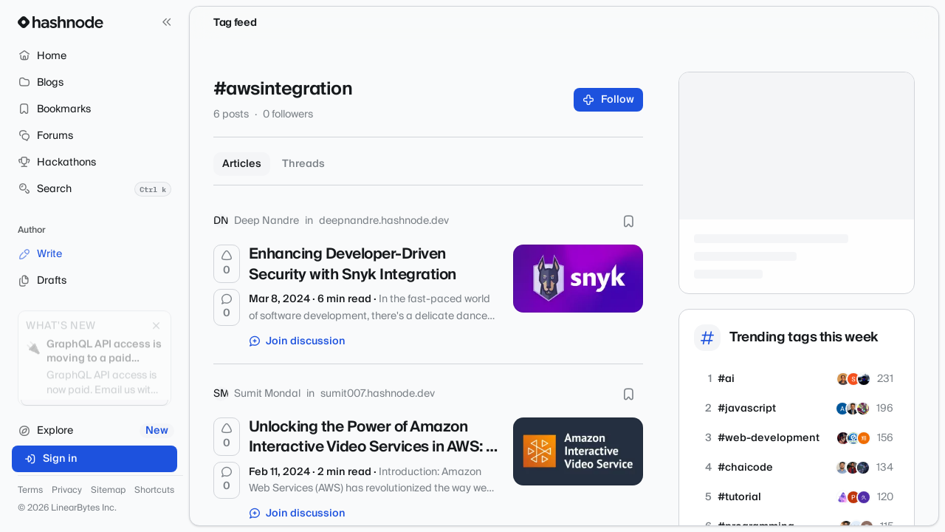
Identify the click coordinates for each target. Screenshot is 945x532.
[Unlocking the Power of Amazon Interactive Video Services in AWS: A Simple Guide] (578, 451)
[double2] (863, 408)
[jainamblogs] (843, 438)
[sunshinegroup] (852, 408)
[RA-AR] (863, 467)
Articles (241, 164)
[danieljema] (863, 497)
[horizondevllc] (843, 497)
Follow (609, 100)
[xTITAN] (842, 408)
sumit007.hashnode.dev (377, 393)
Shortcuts (154, 491)
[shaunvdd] (863, 379)
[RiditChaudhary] (852, 467)
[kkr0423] (863, 438)
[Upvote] (226, 264)
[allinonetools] (853, 438)
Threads (303, 164)
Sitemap (108, 491)
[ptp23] (853, 497)
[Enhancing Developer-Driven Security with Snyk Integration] (578, 279)
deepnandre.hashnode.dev (384, 221)
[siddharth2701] (853, 379)
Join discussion (297, 341)
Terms (30, 491)
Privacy (67, 491)
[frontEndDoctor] (843, 379)
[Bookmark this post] (628, 221)
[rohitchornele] (842, 467)
